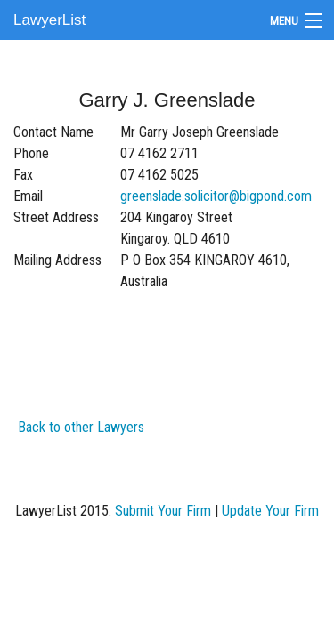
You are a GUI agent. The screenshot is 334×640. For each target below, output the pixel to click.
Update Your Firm (270, 510)
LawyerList (49, 20)
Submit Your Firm (163, 510)
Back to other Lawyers (81, 427)
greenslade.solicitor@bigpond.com (216, 196)
